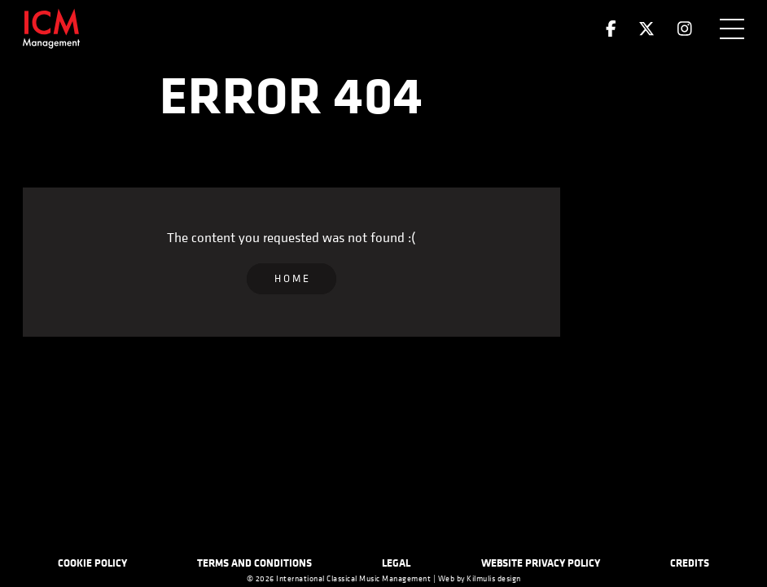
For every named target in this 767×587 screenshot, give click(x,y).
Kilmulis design (494, 579)
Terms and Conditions (254, 562)
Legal (396, 562)
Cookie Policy (92, 562)
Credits (689, 562)
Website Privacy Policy (540, 562)
